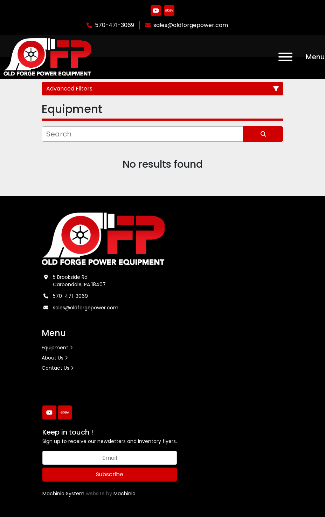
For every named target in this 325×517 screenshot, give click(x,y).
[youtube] (156, 10)
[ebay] (169, 10)
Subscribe (109, 474)
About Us (52, 357)
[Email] (109, 458)
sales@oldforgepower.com (190, 25)
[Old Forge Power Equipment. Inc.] (103, 238)
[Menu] (285, 57)
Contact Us (55, 367)
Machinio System (63, 493)
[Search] (142, 134)
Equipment (55, 347)
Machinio (124, 493)
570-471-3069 (114, 25)
